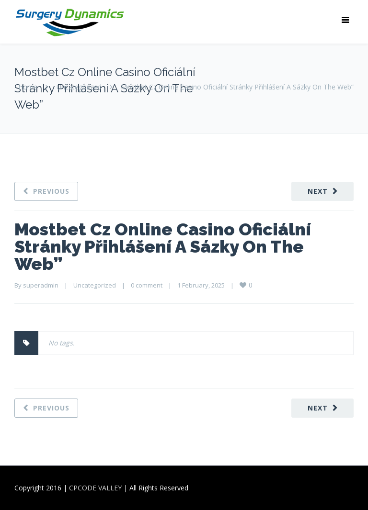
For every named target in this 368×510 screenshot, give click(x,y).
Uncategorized (79, 86)
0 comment (146, 285)
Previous (51, 191)
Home (27, 86)
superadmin (40, 285)
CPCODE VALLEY (95, 487)
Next (318, 191)
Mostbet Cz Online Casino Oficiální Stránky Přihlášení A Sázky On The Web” (162, 246)
